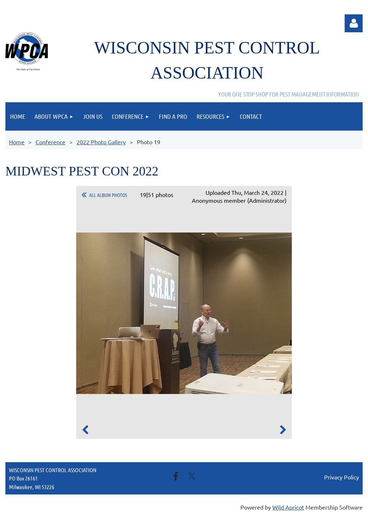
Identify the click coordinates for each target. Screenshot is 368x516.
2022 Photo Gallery (101, 141)
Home (16, 141)
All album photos (108, 195)
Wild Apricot (288, 507)
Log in (354, 23)
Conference (50, 141)
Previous (85, 430)
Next (283, 430)
